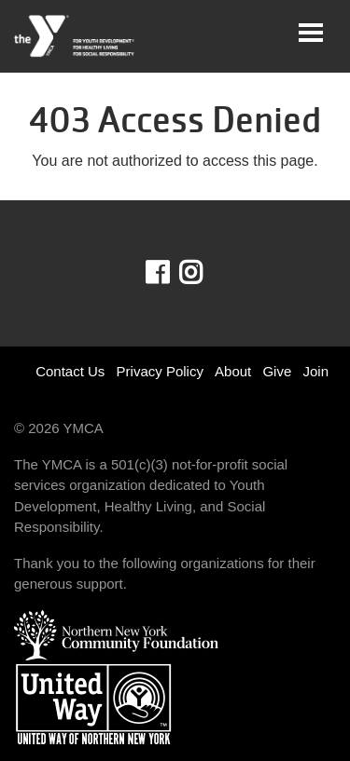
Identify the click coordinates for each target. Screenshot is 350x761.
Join (315, 371)
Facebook (170, 273)
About (233, 371)
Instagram (204, 273)
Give (276, 371)
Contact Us (70, 371)
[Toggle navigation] (311, 32)
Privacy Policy (160, 371)
